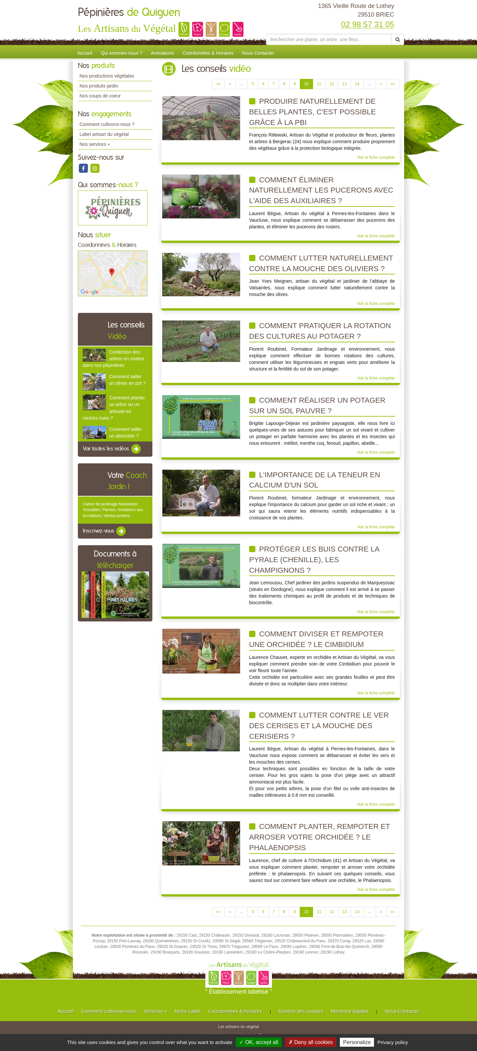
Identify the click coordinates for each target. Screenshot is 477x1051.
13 (344, 84)
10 (306, 84)
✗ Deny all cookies (311, 1042)
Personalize (357, 1042)
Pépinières (129, 12)
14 (357, 84)
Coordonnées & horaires (235, 1011)
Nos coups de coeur (100, 95)
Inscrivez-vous (105, 531)
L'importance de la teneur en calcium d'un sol (314, 480)
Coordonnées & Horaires (208, 53)
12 (332, 84)
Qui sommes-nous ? (121, 53)
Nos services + (95, 144)
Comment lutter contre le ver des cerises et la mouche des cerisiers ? (319, 725)
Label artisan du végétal (104, 134)
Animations (162, 53)
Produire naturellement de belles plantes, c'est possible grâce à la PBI (312, 111)
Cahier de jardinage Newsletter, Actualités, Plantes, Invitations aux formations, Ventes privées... (113, 510)
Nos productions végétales (107, 76)
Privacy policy (393, 1042)
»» (393, 84)
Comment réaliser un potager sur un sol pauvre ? (317, 405)
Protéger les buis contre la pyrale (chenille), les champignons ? (314, 559)
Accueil (84, 53)
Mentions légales (350, 1011)
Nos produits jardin (99, 85)
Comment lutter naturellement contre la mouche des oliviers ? (321, 263)
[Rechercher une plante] (329, 39)
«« (218, 84)
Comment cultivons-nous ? (107, 124)
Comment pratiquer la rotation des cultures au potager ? (320, 330)
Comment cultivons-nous (108, 1011)
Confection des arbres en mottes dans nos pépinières (113, 358)
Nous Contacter (258, 53)
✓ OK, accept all (258, 1042)
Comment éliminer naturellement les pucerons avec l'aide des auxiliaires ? (321, 190)
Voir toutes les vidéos (112, 449)
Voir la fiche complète (376, 157)
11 (319, 84)
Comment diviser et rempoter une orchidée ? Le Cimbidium (316, 639)
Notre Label (188, 1011)
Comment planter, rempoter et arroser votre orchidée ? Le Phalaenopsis (319, 836)
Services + (155, 1011)
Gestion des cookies (301, 1011)
